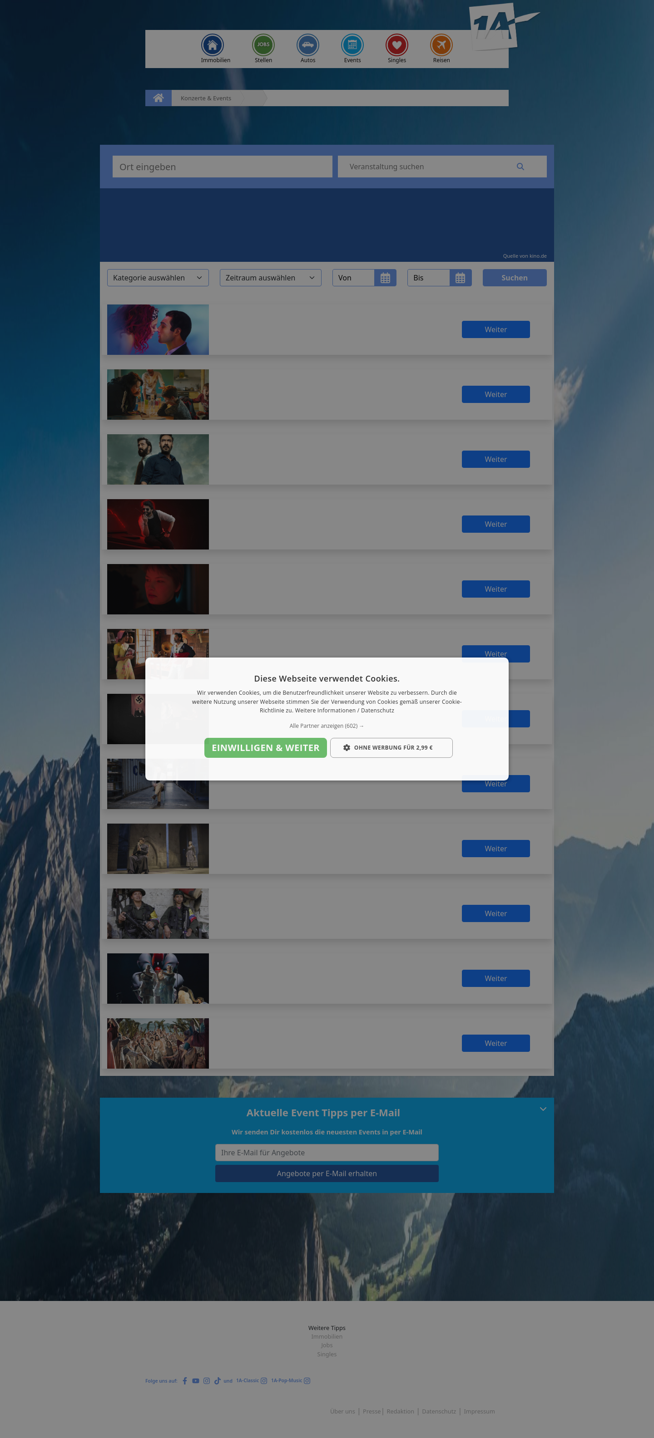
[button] (327, 726)
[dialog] (327, 719)
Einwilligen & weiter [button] (266, 747)
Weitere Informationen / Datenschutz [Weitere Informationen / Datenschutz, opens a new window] (344, 711)
